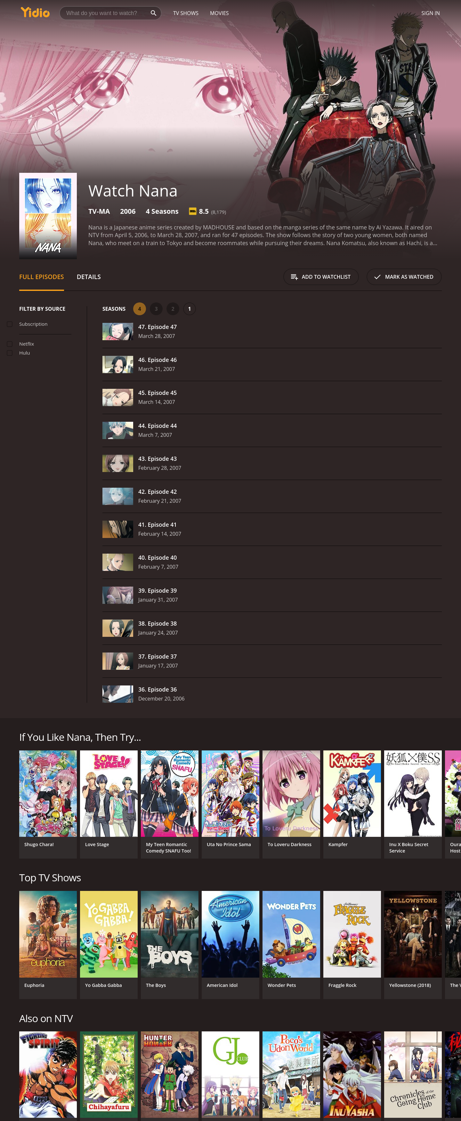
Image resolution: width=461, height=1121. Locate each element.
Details (89, 276)
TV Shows (185, 13)
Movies (219, 13)
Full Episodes (41, 276)
